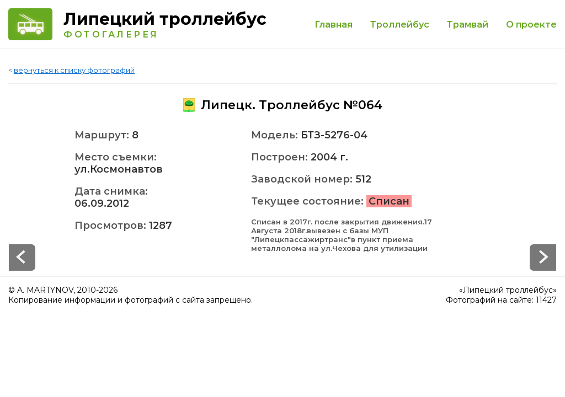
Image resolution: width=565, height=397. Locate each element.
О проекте (531, 24)
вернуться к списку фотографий (74, 70)
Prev (543, 257)
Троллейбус (399, 24)
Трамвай (467, 24)
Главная (334, 24)
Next (22, 257)
